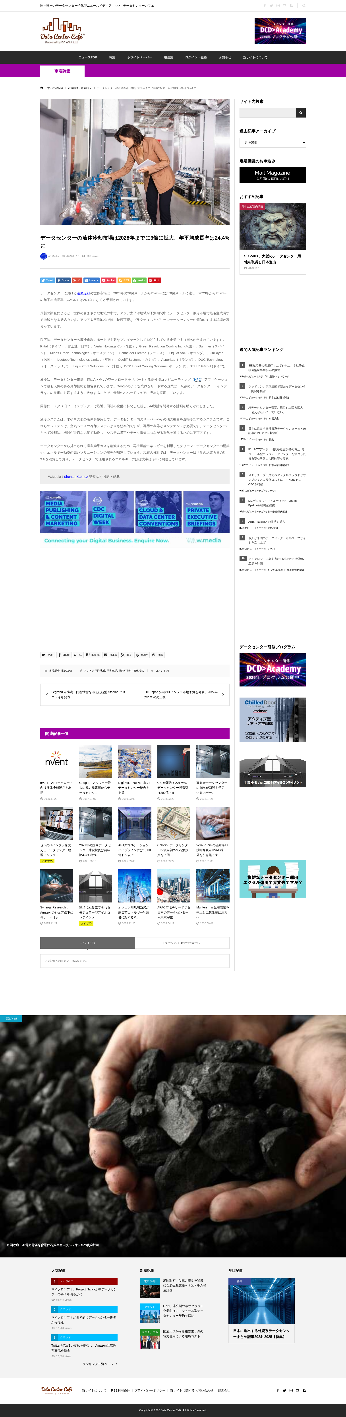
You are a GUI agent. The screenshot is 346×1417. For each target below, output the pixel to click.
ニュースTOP (87, 57)
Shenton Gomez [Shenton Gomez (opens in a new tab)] (76, 476)
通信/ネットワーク (279, 376)
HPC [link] (197, 379)
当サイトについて (255, 57)
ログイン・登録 (196, 57)
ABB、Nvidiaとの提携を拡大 (266, 521)
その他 (271, 549)
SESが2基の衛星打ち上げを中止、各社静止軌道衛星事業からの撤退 (276, 368)
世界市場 (111, 670)
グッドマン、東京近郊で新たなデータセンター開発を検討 (277, 389)
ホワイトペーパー (139, 57)
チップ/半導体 (275, 570)
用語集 (168, 57)
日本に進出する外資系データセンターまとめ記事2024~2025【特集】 (277, 431)
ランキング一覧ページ (98, 1364)
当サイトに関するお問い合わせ (191, 1390)
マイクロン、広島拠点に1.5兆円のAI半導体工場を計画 (276, 561)
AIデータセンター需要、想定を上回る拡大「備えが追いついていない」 (275, 410)
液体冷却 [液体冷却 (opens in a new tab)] (83, 293)
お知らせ (225, 57)
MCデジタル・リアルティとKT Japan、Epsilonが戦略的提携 (274, 503)
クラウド (272, 490)
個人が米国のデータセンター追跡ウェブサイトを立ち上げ (277, 540)
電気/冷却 (66, 670)
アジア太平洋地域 (94, 670)
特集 (112, 57)
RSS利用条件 (120, 1390)
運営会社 (224, 1390)
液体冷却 (138, 670)
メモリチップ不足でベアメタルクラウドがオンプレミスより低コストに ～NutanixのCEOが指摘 (277, 479)
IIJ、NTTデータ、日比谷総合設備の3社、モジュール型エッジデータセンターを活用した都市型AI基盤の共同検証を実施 (277, 454)
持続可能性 (125, 670)
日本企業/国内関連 (279, 397)
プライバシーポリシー (149, 1390)
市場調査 (62, 71)
